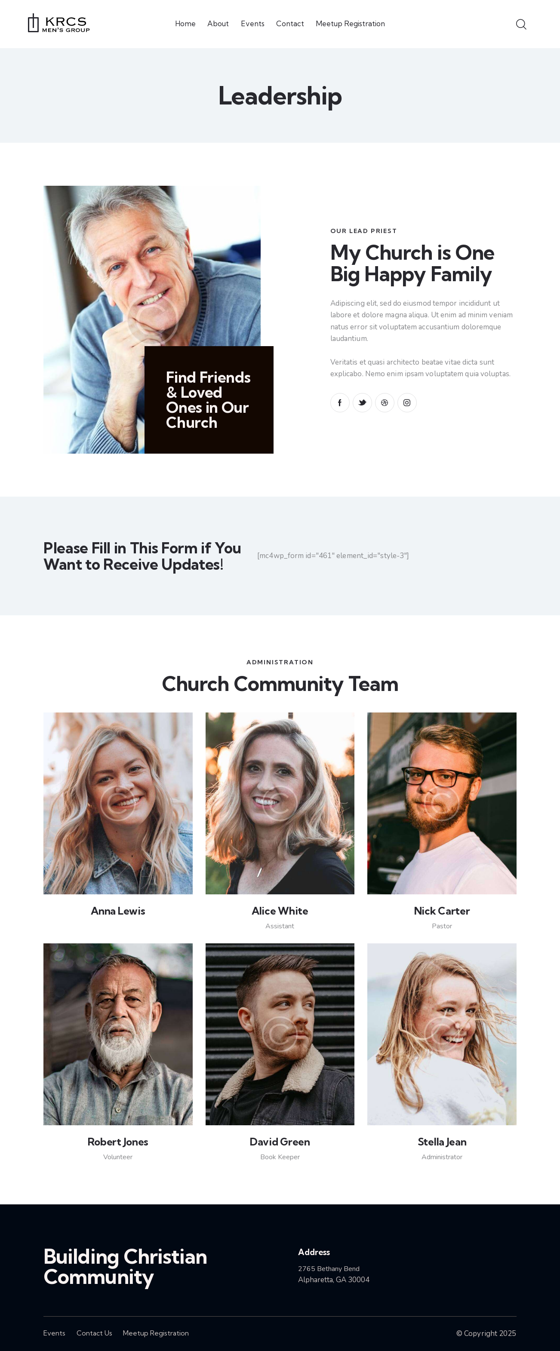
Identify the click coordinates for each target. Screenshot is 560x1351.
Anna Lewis (118, 910)
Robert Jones (118, 1141)
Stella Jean (442, 1141)
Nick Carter (442, 910)
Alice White (280, 910)
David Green (280, 1141)
